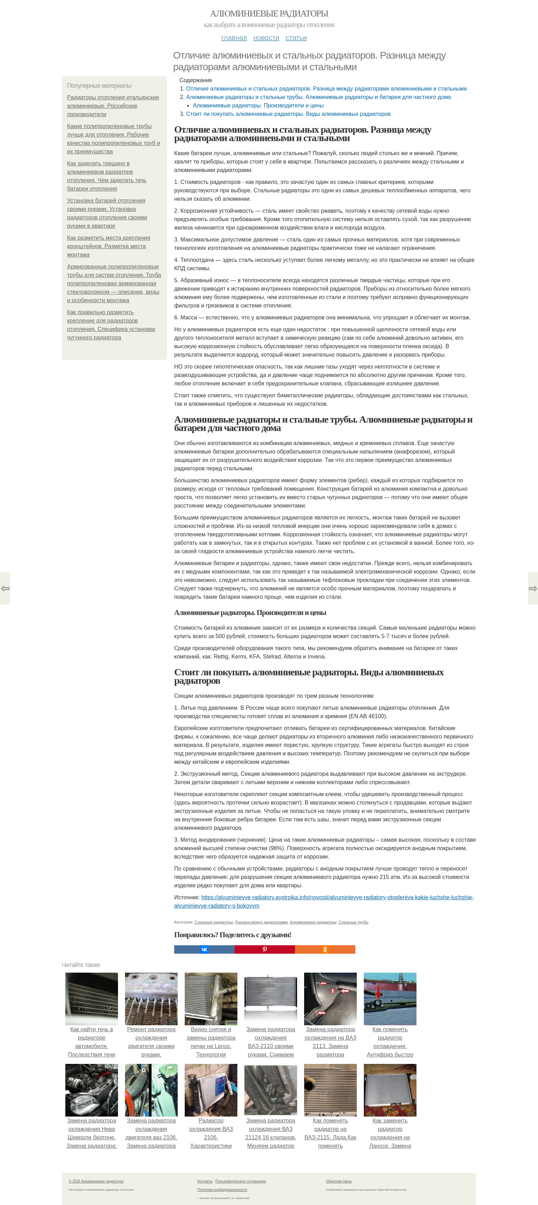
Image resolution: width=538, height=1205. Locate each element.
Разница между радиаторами (261, 922)
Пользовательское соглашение (241, 1181)
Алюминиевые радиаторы (269, 13)
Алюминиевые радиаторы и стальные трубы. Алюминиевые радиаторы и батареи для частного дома (318, 97)
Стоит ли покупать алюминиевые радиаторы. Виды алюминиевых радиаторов (288, 114)
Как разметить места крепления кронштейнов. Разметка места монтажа (108, 246)
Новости (266, 37)
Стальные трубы (353, 922)
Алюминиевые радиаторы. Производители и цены (258, 105)
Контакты (204, 1181)
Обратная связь (339, 1181)
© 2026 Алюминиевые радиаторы (96, 1181)
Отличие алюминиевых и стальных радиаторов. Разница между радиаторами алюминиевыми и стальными (326, 89)
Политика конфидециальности (222, 1190)
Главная (234, 37)
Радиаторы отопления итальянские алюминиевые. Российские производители (113, 105)
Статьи (296, 37)
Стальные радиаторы (214, 922)
